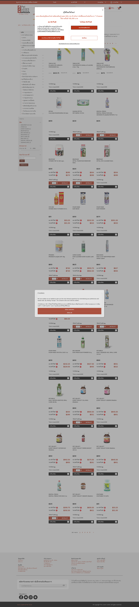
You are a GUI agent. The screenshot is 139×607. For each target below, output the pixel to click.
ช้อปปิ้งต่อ (84, 38)
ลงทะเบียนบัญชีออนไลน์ (84, 27)
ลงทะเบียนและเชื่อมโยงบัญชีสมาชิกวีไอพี (51, 38)
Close (102, 9)
